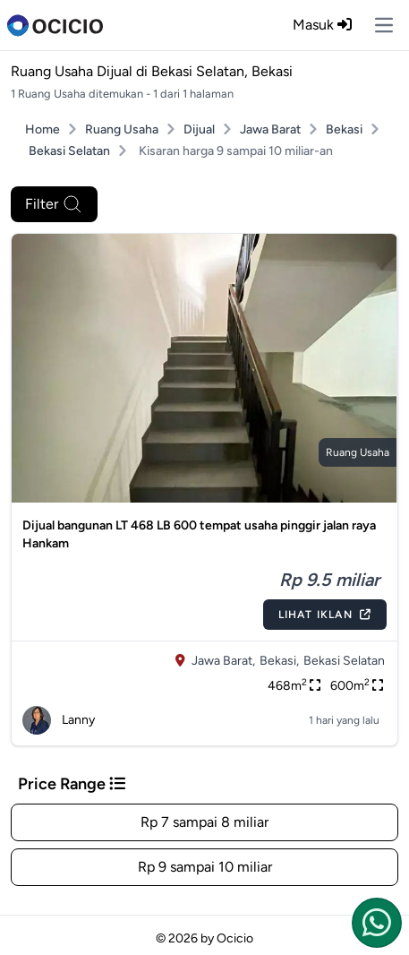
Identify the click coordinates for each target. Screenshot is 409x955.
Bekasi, (279, 660)
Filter (54, 204)
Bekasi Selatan (69, 151)
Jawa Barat (270, 129)
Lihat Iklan (324, 614)
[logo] (55, 25)
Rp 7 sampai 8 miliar (204, 821)
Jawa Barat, (223, 660)
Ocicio (235, 938)
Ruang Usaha (121, 129)
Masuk (322, 24)
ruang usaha (357, 452)
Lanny (58, 720)
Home (42, 129)
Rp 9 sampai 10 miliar (205, 866)
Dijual (199, 129)
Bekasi (344, 129)
